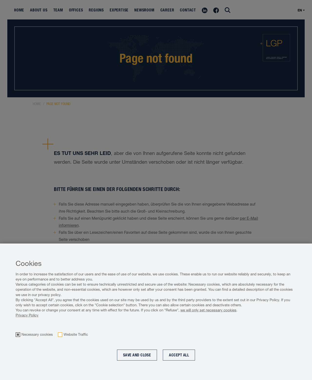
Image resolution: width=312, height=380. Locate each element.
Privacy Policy (27, 315)
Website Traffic (76, 334)
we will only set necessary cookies (208, 310)
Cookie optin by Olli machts (292, 377)
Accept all (179, 355)
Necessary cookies (37, 334)
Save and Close (137, 355)
